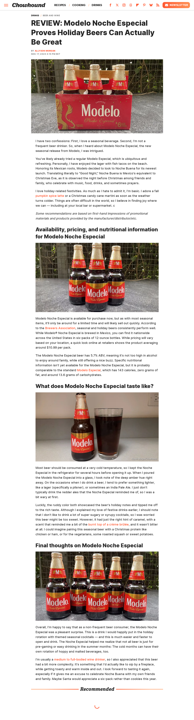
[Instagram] (124, 6)
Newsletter (176, 5)
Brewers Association (60, 328)
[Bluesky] (151, 6)
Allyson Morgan (45, 51)
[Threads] (131, 6)
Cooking (78, 5)
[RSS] (158, 6)
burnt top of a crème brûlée (108, 524)
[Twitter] (117, 6)
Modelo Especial (89, 370)
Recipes (60, 5)
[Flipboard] (137, 6)
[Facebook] (110, 6)
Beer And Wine (51, 16)
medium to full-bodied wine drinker (79, 659)
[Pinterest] (144, 6)
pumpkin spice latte (50, 196)
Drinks (97, 5)
